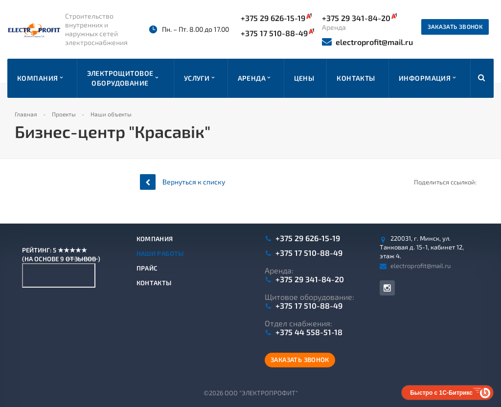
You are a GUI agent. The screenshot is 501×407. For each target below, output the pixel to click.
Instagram (387, 287)
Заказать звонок (455, 26)
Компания (155, 239)
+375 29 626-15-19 (276, 18)
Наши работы (160, 253)
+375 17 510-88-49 (277, 33)
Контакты (154, 283)
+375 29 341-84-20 (309, 279)
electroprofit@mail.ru (367, 42)
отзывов (82, 259)
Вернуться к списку (182, 181)
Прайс (147, 268)
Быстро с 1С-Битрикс (441, 392)
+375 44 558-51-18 (308, 332)
